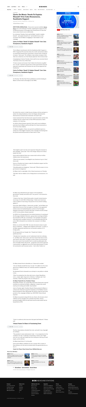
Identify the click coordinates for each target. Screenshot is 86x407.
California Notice (59, 387)
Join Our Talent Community (73, 388)
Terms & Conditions (35, 393)
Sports (31, 9)
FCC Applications (47, 390)
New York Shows (41, 9)
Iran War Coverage (10, 387)
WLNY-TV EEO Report (48, 393)
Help (69, 390)
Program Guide (34, 388)
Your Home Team (49, 9)
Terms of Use (58, 390)
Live (19, 6)
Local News (14, 6)
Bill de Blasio (18, 367)
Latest (8, 6)
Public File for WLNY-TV (48, 387)
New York (9, 9)
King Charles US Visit (11, 385)
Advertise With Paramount (73, 387)
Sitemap (32, 395)
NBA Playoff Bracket (10, 390)
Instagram (21, 388)
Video (35, 9)
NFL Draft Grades (10, 388)
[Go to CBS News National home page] (43, 6)
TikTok (20, 390)
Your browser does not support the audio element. (15, 46)
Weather (20, 9)
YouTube (20, 385)
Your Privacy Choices (60, 388)
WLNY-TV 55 (33, 387)
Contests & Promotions (35, 390)
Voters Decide (26, 9)
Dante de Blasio (25, 367)
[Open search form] (78, 6)
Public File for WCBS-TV (48, 385)
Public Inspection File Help (49, 388)
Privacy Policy (58, 385)
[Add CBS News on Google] (18, 23)
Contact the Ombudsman (73, 393)
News (15, 9)
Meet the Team (34, 385)
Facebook (21, 387)
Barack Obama (33, 367)
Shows (23, 6)
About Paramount (71, 385)
